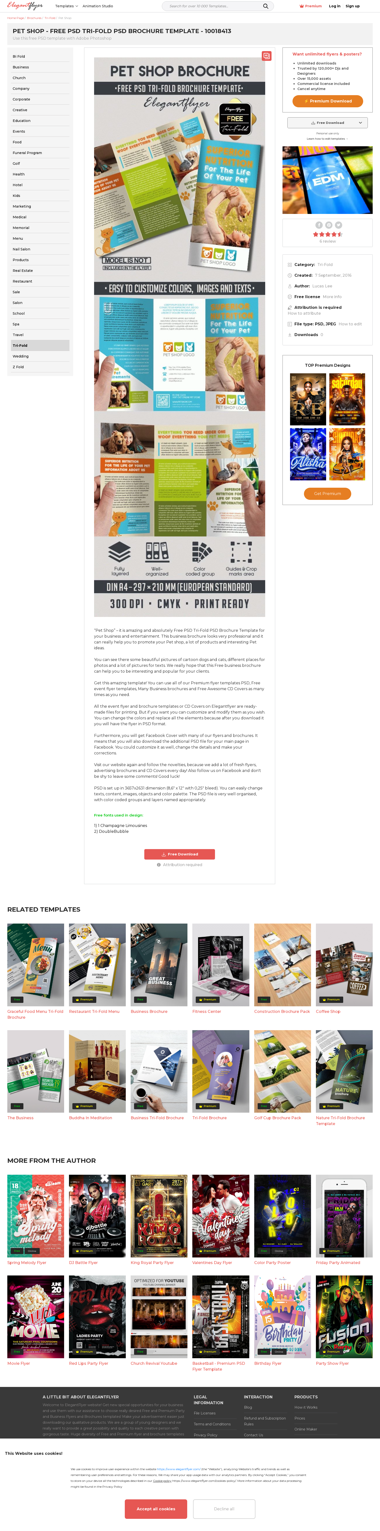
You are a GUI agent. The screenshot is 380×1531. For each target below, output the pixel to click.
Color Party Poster (272, 1262)
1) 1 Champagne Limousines (120, 825)
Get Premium (327, 493)
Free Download (179, 854)
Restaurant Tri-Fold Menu (94, 1011)
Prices (299, 1418)
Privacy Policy (205, 1435)
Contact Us (253, 1435)
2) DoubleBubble (111, 831)
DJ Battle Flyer (83, 1262)
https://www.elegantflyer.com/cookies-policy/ (204, 1481)
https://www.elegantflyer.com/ (179, 1469)
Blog (248, 1407)
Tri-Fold (325, 264)
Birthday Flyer (268, 1363)
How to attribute (304, 313)
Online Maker (305, 1429)
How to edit (350, 324)
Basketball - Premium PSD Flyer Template (218, 1366)
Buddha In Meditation (90, 1118)
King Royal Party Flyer (152, 1262)
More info (332, 296)
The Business (20, 1118)
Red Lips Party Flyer (88, 1363)
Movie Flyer (18, 1363)
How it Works (305, 1407)
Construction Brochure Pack (282, 1011)
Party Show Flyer (332, 1363)
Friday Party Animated (338, 1262)
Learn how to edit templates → (327, 138)
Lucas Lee (322, 286)
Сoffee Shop (328, 1011)
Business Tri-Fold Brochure (157, 1118)
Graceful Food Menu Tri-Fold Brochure (35, 1014)
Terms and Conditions (212, 1424)
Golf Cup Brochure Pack (277, 1118)
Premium (321, 6)
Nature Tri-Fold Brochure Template (340, 1121)
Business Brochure (149, 1011)
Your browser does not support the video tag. (328, 180)
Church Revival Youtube (154, 1363)
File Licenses (204, 1413)
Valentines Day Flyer (212, 1262)
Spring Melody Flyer (26, 1262)
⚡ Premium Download (328, 101)
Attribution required (179, 864)
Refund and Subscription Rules (265, 1421)
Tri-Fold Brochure (209, 1118)
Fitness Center (206, 1011)
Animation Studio (98, 6)
